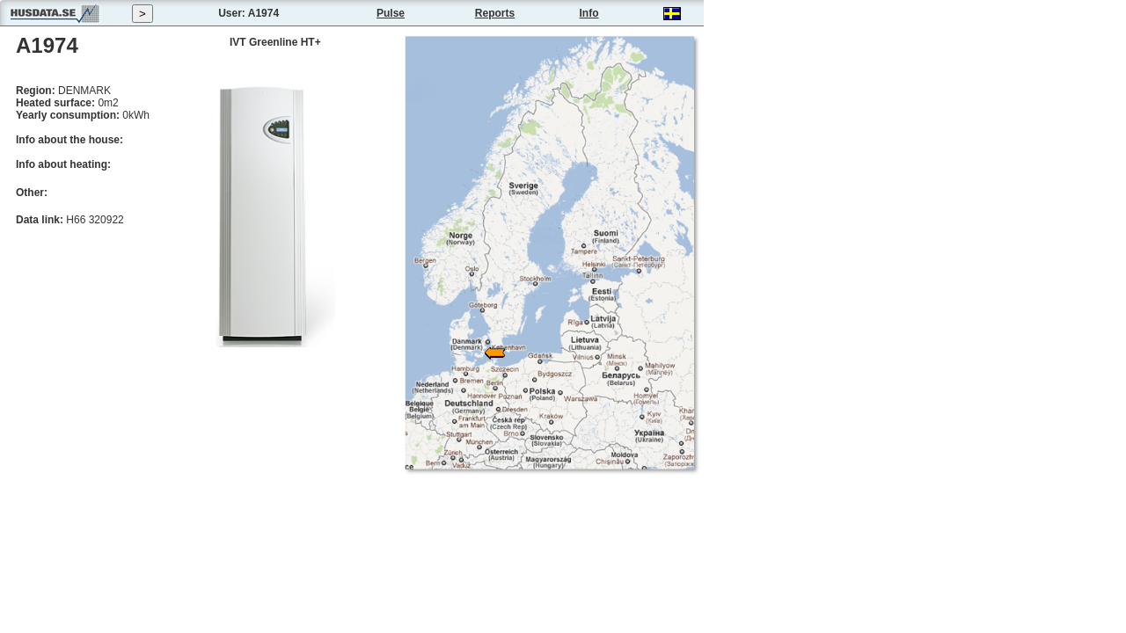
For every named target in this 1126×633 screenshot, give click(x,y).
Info (589, 13)
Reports (495, 13)
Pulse (391, 13)
